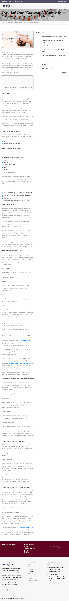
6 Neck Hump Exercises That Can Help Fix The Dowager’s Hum (52, 41)
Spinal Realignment (59, 6)
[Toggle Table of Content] (30, 80)
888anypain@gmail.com (54, 571)
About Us (25, 6)
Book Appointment (62, 1)
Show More (63, 72)
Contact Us (42, 6)
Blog (36, 6)
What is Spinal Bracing (47, 68)
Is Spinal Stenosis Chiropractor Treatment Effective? (54, 55)
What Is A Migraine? (23, 83)
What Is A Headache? (10, 83)
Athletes (31, 6)
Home (20, 6)
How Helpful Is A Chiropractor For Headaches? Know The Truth (54, 63)
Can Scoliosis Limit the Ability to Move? (51, 59)
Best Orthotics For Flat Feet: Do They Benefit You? (53, 46)
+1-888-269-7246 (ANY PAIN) (55, 574)
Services (49, 6)
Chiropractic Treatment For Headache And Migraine (17, 87)
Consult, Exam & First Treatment (13, 1)
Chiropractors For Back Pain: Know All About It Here (54, 36)
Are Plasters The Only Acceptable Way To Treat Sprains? (53, 50)
